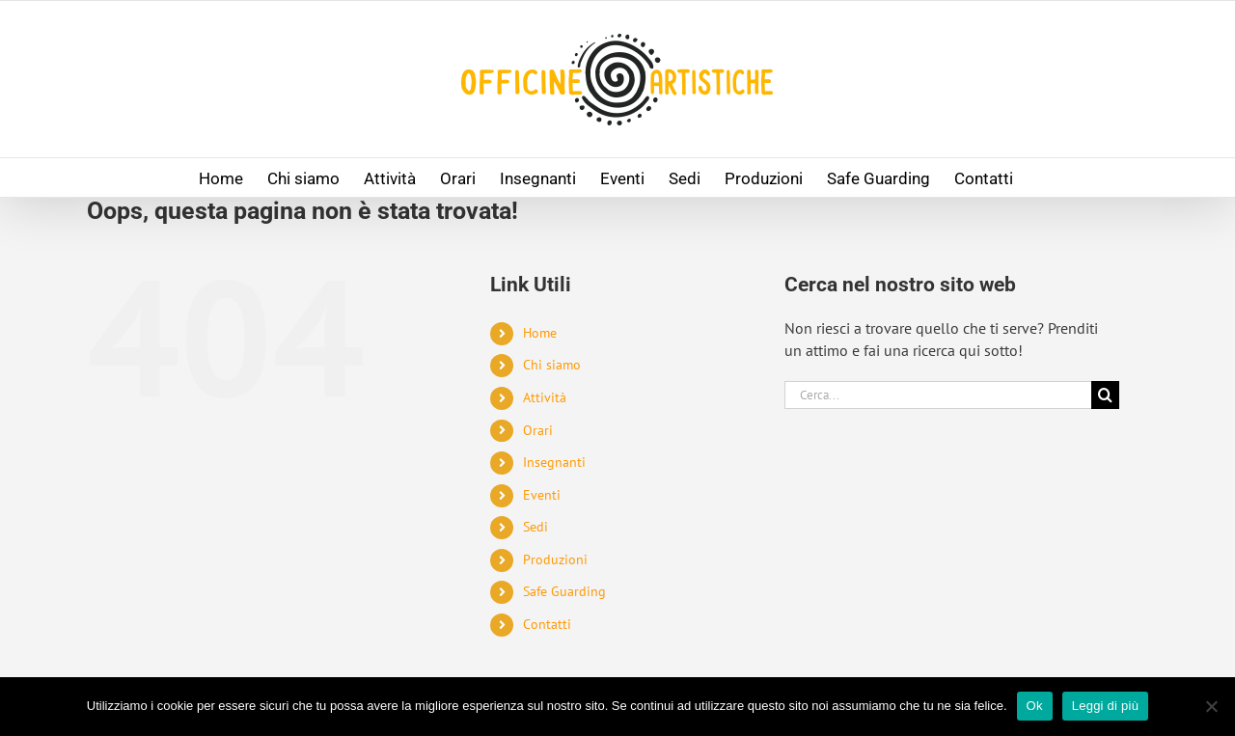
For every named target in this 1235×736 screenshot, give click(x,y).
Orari (538, 430)
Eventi (542, 495)
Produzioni (555, 559)
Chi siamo (552, 364)
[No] (1211, 706)
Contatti (547, 624)
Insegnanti (554, 462)
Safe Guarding (564, 591)
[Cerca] (1105, 395)
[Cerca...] (937, 395)
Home (540, 332)
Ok (1035, 705)
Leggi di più (1105, 705)
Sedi (535, 526)
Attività (544, 397)
